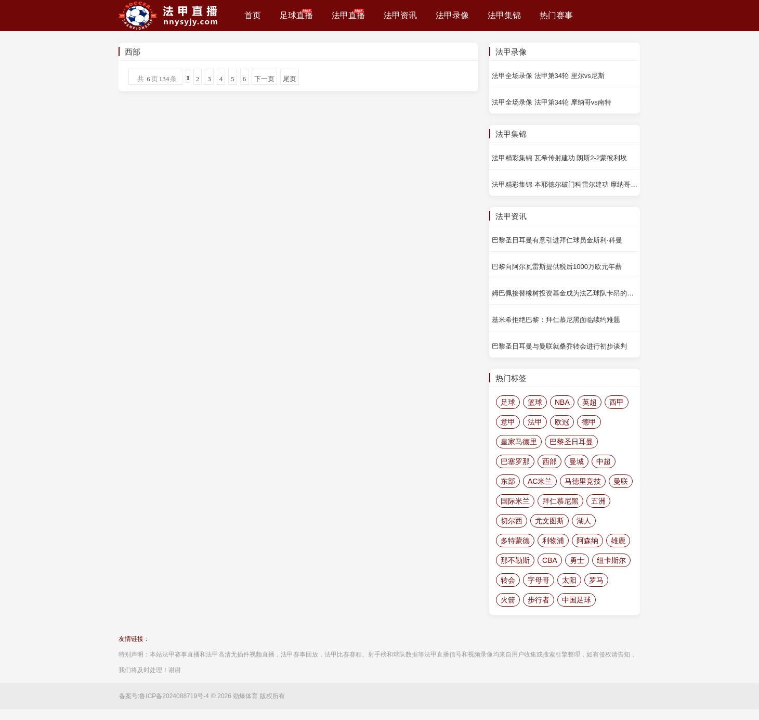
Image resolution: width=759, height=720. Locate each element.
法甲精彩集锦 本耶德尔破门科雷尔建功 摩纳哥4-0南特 (566, 184)
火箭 (508, 600)
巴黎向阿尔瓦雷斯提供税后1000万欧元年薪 (557, 267)
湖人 (584, 521)
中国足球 (576, 600)
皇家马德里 (519, 442)
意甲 (508, 422)
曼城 (576, 461)
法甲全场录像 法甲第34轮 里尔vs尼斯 (548, 76)
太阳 (569, 580)
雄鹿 (618, 540)
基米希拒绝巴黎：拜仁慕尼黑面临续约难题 (556, 320)
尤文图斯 (549, 521)
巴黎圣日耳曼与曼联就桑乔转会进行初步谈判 (559, 346)
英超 (589, 402)
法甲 (535, 422)
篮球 (535, 402)
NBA (562, 402)
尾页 (289, 79)
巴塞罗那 (515, 461)
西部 (549, 461)
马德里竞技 (583, 481)
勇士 (577, 560)
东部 (508, 481)
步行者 (538, 600)
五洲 (598, 501)
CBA (549, 560)
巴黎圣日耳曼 (571, 442)
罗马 (596, 580)
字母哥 (538, 580)
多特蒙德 (515, 540)
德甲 (589, 422)
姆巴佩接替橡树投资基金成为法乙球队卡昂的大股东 (566, 293)
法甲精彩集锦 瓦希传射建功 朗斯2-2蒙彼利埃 (559, 158)
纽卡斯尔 (611, 560)
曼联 (620, 481)
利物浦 (553, 540)
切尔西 (511, 521)
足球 (508, 402)
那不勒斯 (515, 560)
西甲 (616, 402)
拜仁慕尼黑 (560, 501)
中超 (603, 461)
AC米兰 (540, 481)
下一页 (264, 79)
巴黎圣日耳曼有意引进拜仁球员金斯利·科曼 (557, 240)
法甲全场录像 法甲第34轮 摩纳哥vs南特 (551, 102)
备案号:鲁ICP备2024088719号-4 (164, 696)
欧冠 (562, 422)
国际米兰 (515, 501)
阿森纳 (587, 540)
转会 (508, 580)
